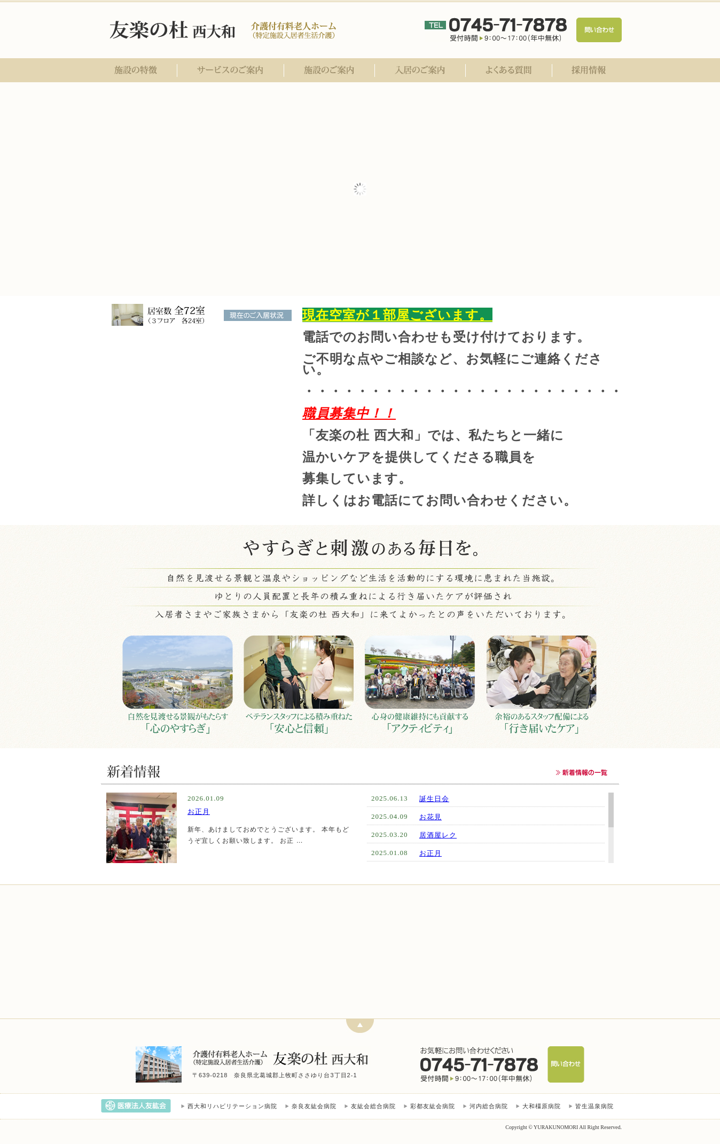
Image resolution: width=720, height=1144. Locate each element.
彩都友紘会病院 (432, 1106)
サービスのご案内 (230, 70)
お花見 (430, 817)
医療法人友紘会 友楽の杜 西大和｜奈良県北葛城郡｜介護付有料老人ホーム (174, 30)
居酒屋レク (438, 835)
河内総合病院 (488, 1106)
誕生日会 (434, 799)
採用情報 (587, 70)
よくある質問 (509, 70)
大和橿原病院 (541, 1106)
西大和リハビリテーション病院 (232, 1106)
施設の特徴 (137, 70)
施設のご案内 (329, 70)
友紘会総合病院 (373, 1106)
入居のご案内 (420, 70)
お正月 (198, 812)
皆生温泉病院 (594, 1106)
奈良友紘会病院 (314, 1106)
